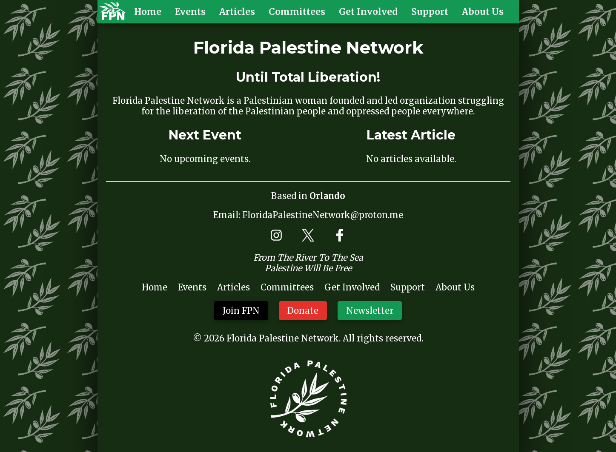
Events (190, 11)
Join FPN (241, 310)
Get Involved (368, 11)
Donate (302, 310)
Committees (297, 11)
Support (429, 11)
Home (147, 11)
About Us (483, 11)
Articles (237, 11)
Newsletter (369, 310)
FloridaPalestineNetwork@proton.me (322, 215)
